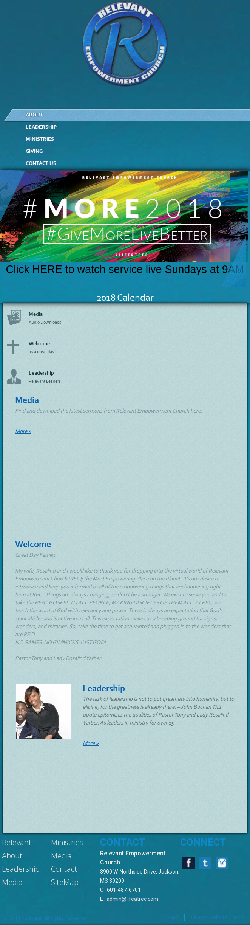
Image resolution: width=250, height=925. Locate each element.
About (12, 856)
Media (12, 882)
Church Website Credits (218, 917)
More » (23, 431)
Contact (64, 869)
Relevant (16, 842)
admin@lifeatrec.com (132, 899)
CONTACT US (41, 163)
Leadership (21, 869)
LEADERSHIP (41, 127)
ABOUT (34, 115)
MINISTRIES (40, 139)
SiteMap (65, 882)
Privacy (170, 917)
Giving (34, 151)
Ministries (67, 842)
